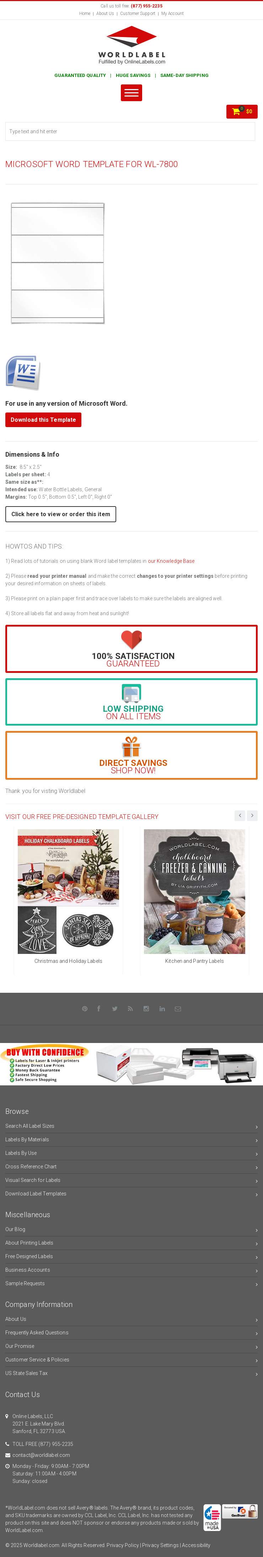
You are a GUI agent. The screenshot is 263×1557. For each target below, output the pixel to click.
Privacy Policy (123, 1545)
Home (84, 13)
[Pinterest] (85, 1009)
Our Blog (131, 1230)
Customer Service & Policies (131, 1361)
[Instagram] (146, 1009)
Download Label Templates (131, 1195)
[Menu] (131, 92)
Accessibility (196, 1545)
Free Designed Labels (131, 1258)
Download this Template (43, 419)
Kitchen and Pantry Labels (194, 961)
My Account (172, 13)
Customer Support (137, 13)
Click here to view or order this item (60, 514)
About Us (105, 13)
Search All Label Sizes (131, 1127)
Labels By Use (131, 1154)
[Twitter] (115, 1009)
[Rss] (131, 1009)
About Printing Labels (131, 1244)
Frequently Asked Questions (131, 1334)
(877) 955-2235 (55, 1444)
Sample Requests (131, 1285)
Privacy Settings (160, 1545)
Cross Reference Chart (131, 1168)
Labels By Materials (131, 1141)
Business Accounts (131, 1271)
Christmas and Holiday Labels (68, 961)
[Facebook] (99, 1009)
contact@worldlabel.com (41, 1455)
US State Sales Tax (131, 1374)
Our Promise (131, 1347)
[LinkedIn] (162, 1009)
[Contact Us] (178, 1009)
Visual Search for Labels (131, 1181)
